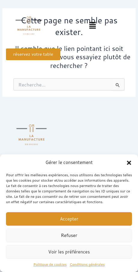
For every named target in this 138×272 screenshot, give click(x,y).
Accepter (69, 219)
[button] (129, 163)
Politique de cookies (50, 264)
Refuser (69, 235)
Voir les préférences (69, 252)
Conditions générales (87, 264)
